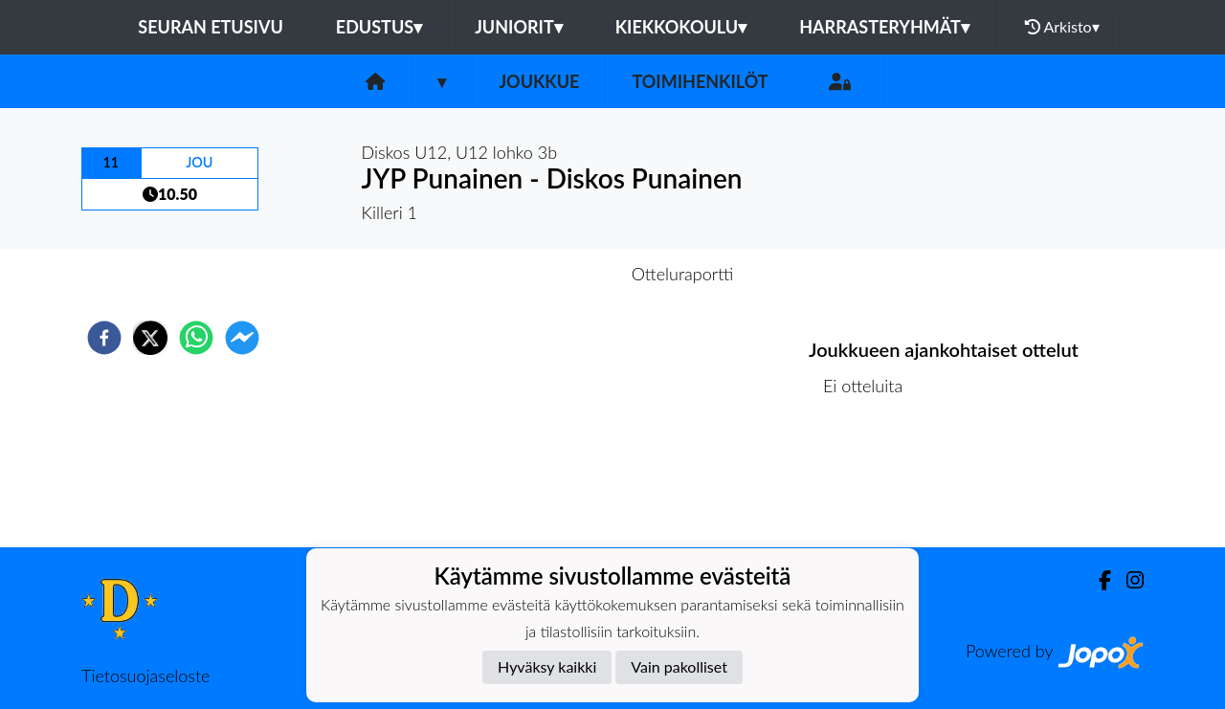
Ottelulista (870, 483)
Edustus (379, 26)
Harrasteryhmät (884, 26)
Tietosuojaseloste (145, 675)
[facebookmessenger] (242, 338)
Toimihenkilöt (700, 81)
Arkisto (1062, 26)
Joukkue (539, 81)
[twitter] (150, 338)
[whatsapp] (196, 338)
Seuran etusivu (210, 26)
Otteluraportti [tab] (683, 273)
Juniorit (519, 26)
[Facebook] (1097, 580)
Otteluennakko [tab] (546, 273)
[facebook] (104, 338)
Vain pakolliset (679, 666)
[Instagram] (1127, 580)
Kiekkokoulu (681, 26)
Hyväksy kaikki (547, 666)
